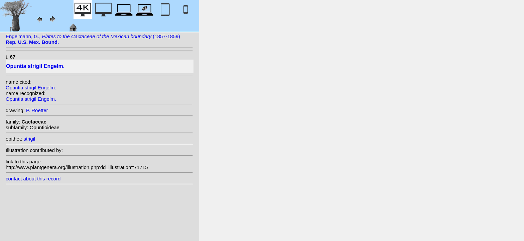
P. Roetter (37, 110)
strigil (29, 139)
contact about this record (33, 178)
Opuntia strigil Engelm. (31, 87)
